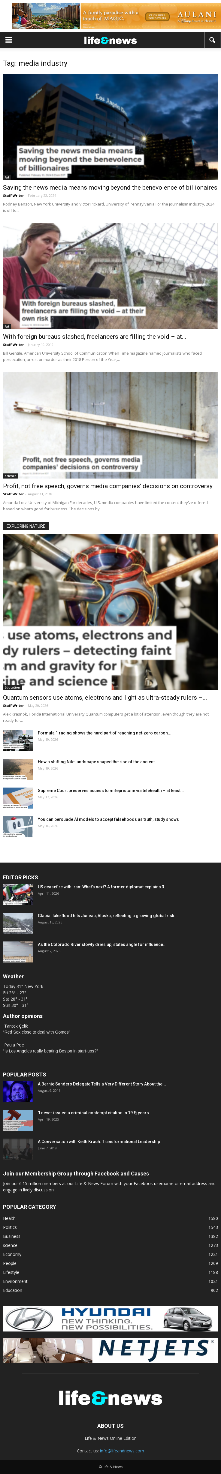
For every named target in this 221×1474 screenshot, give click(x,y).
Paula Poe (14, 1045)
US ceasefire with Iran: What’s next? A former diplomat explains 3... (103, 886)
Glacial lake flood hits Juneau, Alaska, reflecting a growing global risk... (108, 915)
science (10, 476)
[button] (212, 40)
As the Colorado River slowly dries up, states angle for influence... (102, 944)
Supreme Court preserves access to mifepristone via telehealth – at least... (111, 790)
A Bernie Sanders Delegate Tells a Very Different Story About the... (102, 1084)
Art (7, 177)
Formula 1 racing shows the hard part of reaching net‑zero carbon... (104, 733)
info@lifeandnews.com (122, 1451)
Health (9, 1218)
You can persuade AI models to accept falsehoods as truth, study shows (108, 819)
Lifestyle (11, 1272)
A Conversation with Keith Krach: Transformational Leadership (99, 1141)
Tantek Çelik (16, 1026)
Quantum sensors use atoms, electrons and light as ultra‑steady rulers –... (105, 697)
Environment (15, 1281)
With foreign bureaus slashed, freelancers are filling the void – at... (94, 336)
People (10, 1263)
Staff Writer (13, 195)
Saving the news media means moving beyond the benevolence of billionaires (110, 187)
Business (11, 1236)
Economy (12, 1254)
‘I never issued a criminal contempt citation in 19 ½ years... (95, 1112)
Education (12, 687)
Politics (10, 1227)
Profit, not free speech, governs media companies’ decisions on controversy (108, 486)
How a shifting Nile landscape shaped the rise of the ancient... (98, 761)
